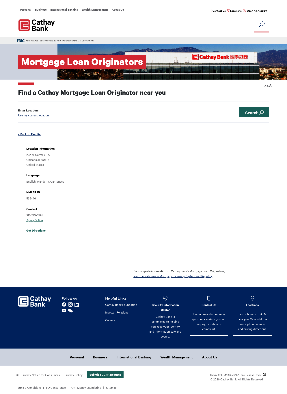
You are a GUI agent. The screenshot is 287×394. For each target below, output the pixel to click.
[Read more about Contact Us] (218, 10)
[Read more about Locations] (234, 10)
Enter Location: (28, 110)
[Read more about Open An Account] (255, 10)
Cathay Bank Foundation (121, 305)
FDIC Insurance (56, 387)
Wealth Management (95, 9)
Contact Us (209, 305)
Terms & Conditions (28, 387)
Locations (252, 305)
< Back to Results (29, 134)
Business (41, 9)
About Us (118, 9)
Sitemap (111, 387)
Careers (110, 320)
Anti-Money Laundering (86, 387)
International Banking (64, 9)
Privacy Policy (73, 375)
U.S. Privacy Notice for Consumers (38, 375)
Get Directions (36, 230)
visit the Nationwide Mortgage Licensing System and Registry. (172, 276)
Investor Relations (116, 312)
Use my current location (33, 115)
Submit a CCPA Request (105, 374)
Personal (25, 9)
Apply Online (34, 220)
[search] (261, 24)
